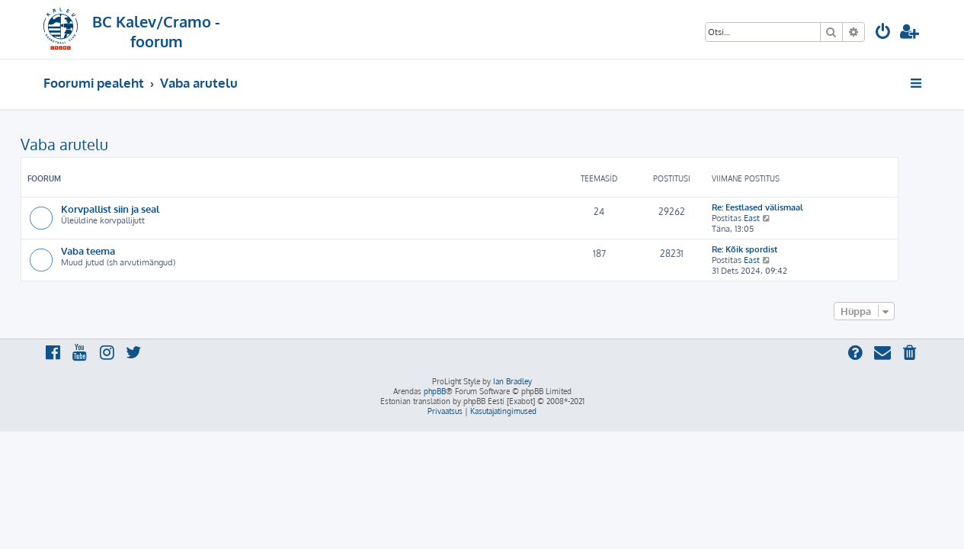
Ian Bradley (512, 381)
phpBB (435, 391)
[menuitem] (883, 33)
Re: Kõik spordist (767, 249)
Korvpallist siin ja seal (133, 208)
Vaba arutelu (87, 144)
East (775, 218)
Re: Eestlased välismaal (780, 207)
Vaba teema (111, 250)
